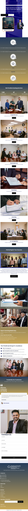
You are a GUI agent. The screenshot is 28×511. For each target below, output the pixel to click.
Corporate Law (2, 491)
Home (1, 485)
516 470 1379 (4, 474)
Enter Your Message (4, 450)
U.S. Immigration (2, 497)
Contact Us (2, 487)
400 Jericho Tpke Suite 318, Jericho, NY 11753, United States (5, 481)
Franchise (1, 494)
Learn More (14, 117)
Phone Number (3, 443)
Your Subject (3, 447)
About (1, 486)
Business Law (2, 492)
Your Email (3, 440)
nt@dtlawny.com (4, 478)
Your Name (3, 436)
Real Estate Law (2, 493)
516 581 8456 (4, 475)
